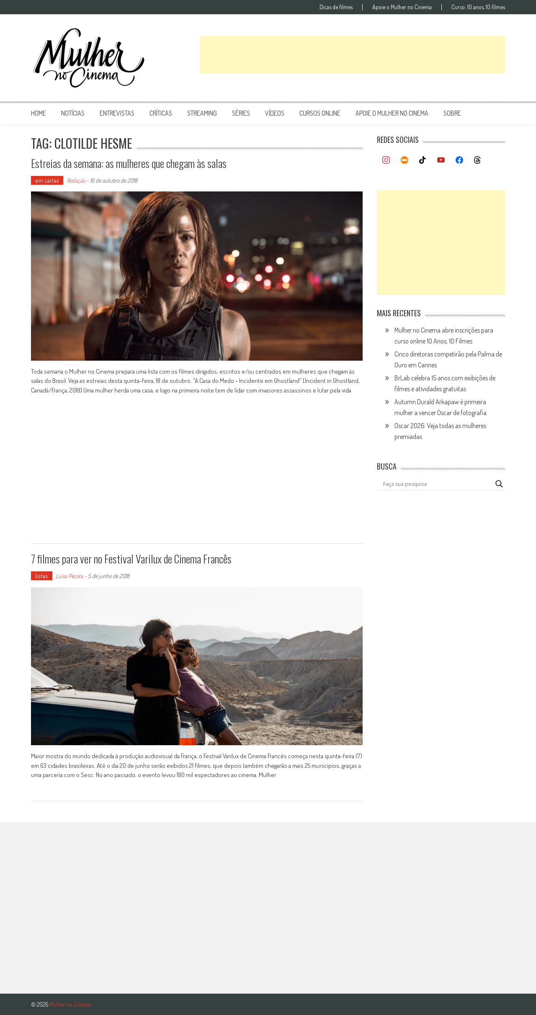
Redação (76, 180)
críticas (160, 113)
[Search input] (437, 484)
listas (41, 576)
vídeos (274, 113)
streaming (202, 113)
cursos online (319, 113)
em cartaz (47, 180)
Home (38, 113)
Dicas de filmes (336, 7)
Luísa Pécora (69, 575)
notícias (73, 113)
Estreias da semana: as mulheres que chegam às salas (129, 163)
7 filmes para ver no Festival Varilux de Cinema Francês (131, 558)
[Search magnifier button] (499, 484)
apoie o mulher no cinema (392, 113)
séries (241, 113)
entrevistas (117, 113)
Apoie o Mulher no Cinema (402, 7)
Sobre (452, 113)
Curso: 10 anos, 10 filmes (478, 7)
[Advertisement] (352, 55)
